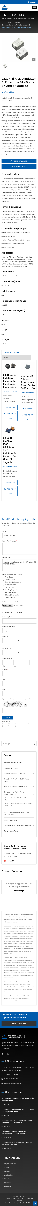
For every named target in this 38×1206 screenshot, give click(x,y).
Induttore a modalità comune (14, 773)
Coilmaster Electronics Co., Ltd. (15, 1198)
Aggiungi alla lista (19, 161)
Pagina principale (10, 1163)
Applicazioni (8, 1175)
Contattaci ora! (19, 1023)
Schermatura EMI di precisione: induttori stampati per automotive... (18, 1121)
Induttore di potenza (11, 768)
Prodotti (7, 1171)
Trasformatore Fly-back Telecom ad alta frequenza (16, 813)
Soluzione (7, 1183)
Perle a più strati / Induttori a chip (16, 786)
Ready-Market (28, 1203)
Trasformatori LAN (10, 820)
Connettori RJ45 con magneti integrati (17, 825)
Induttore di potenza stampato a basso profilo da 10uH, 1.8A (28, 382)
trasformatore (7, 1001)
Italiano (33, 2)
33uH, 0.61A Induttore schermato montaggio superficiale (9, 381)
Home (9, 22)
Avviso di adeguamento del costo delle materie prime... (18, 1099)
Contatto (7, 1186)
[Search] (16, 743)
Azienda (7, 1167)
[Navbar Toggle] (34, 7)
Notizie (6, 1179)
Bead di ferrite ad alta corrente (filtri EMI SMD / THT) (17, 28)
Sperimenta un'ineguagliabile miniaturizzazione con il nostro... (15, 1132)
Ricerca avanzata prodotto (13, 763)
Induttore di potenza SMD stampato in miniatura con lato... (17, 1143)
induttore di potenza (9, 998)
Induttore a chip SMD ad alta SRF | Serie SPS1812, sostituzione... (18, 1110)
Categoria (17, 22)
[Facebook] (2, 1054)
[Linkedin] (8, 1054)
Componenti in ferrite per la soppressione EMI (16, 25)
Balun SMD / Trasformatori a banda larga (16, 780)
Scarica (9, 861)
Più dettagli (19, 891)
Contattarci (23, 1001)
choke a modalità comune (22, 998)
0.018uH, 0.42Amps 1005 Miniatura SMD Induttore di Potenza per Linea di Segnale (9, 450)
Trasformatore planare (11, 831)
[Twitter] (5, 1054)
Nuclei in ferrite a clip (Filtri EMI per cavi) (17, 799)
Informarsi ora (19, 166)
